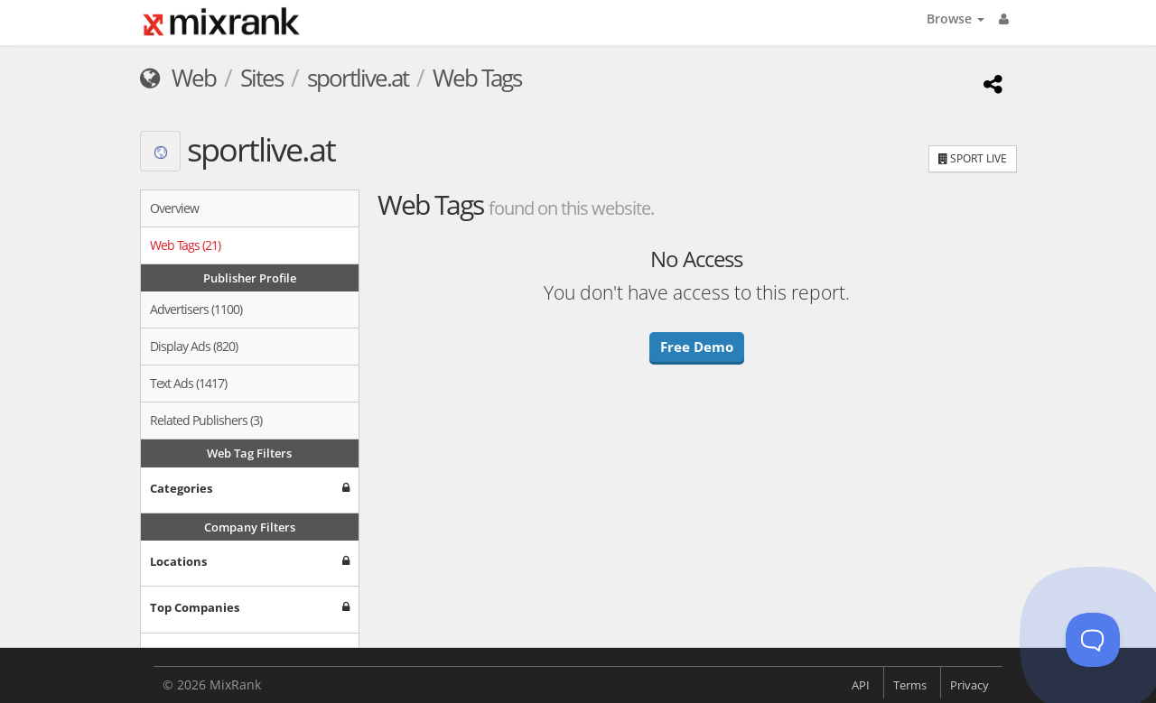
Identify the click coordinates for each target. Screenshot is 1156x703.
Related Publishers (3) (206, 420)
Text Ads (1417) (188, 383)
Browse (955, 18)
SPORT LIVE (972, 158)
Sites (261, 77)
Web (178, 77)
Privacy (969, 685)
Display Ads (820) (194, 346)
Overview (174, 208)
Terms (910, 685)
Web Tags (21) (185, 245)
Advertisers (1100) (196, 309)
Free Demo (696, 347)
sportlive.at (357, 77)
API (861, 685)
